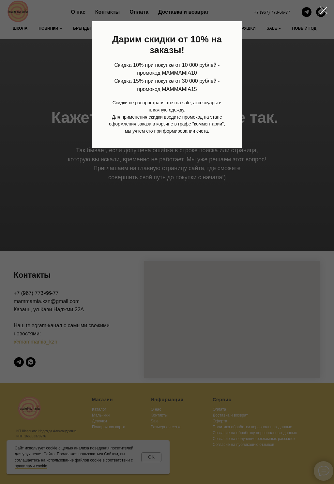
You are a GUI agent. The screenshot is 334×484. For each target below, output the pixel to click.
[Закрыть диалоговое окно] (324, 10)
